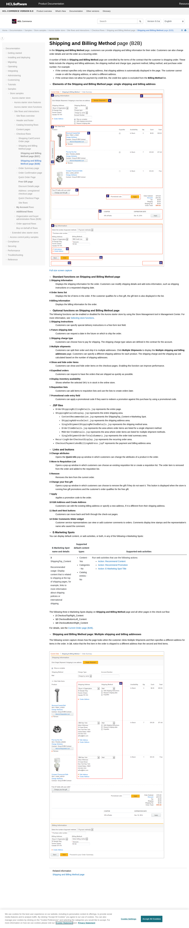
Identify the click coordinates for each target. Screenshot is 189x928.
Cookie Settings (128, 920)
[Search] (140, 21)
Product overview (44, 11)
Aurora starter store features (27, 102)
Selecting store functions (82, 318)
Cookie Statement (64, 924)
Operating (12, 66)
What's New (60, 11)
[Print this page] (186, 30)
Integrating (13, 71)
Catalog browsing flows (27, 125)
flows (25, 207)
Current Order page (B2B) (80, 628)
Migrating (12, 62)
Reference (13, 259)
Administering (14, 75)
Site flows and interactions (78, 30)
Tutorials (12, 84)
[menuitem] (44, 11)
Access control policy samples (24, 237)
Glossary (106, 11)
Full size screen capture (60, 270)
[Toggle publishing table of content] (2, 38)
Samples (28, 30)
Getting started (15, 53)
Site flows (23, 203)
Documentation (76, 11)
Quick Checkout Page (28, 198)
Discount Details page (28, 186)
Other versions (92, 11)
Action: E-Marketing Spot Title (112, 568)
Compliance (13, 241)
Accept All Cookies (152, 920)
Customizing (14, 80)
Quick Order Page (27, 177)
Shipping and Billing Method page (121, 30)
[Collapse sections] (182, 30)
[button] (4, 48)
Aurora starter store (56, 30)
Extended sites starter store (25, 232)
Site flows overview (25, 116)
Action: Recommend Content (111, 561)
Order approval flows (26, 223)
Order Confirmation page (30, 173)
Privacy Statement (86, 924)
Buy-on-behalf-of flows (27, 228)
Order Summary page (28, 168)
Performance (14, 250)
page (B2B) (155, 30)
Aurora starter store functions (28, 107)
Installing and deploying (19, 57)
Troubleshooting (15, 255)
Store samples (40, 30)
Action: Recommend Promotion (113, 565)
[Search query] (120, 21)
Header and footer (25, 120)
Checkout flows (98, 30)
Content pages (23, 129)
